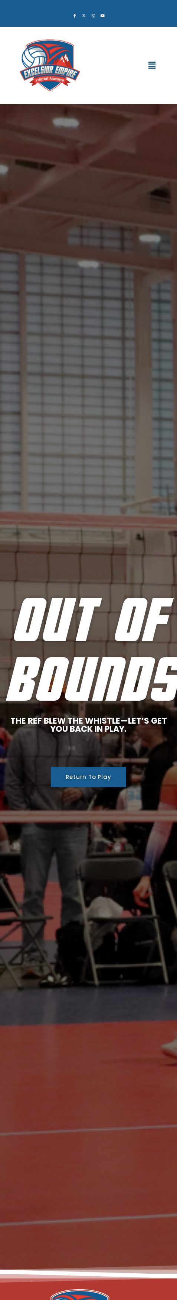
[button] (152, 65)
